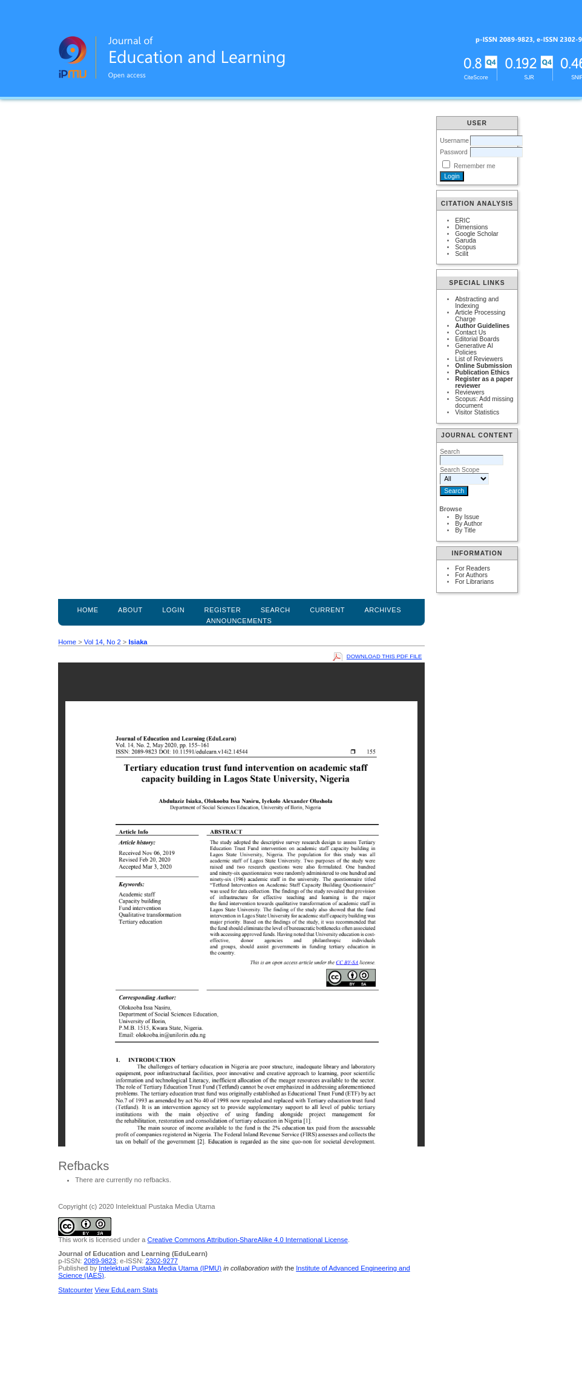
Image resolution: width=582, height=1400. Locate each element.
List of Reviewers (479, 359)
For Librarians (474, 581)
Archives (382, 609)
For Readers (472, 568)
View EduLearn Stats (126, 1290)
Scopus (465, 247)
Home (87, 609)
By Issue (467, 517)
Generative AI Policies (474, 349)
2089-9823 (99, 1260)
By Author (468, 523)
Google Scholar (477, 234)
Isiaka (137, 642)
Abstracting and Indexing (477, 302)
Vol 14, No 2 (102, 642)
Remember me (474, 166)
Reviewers (470, 392)
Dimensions (471, 227)
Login (173, 609)
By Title (465, 530)
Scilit (461, 253)
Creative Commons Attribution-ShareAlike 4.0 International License (248, 1239)
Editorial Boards (477, 339)
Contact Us (470, 332)
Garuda (465, 240)
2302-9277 (161, 1260)
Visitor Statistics (477, 412)
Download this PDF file (384, 656)
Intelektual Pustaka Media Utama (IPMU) (160, 1268)
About (130, 609)
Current (327, 609)
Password (454, 152)
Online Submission (483, 365)
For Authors (471, 575)
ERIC (462, 220)
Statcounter (75, 1290)
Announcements (239, 620)
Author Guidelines (482, 325)
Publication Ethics (482, 372)
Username (454, 140)
